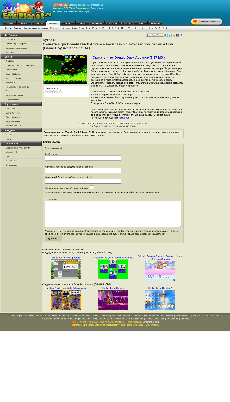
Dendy (24, 23)
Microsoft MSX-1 (13, 152)
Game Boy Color (13, 117)
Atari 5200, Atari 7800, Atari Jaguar (20, 65)
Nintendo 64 (111, 23)
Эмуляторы (16, 321)
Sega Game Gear (13, 121)
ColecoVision (11, 70)
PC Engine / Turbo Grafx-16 (17, 87)
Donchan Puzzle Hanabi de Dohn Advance (66, 293)
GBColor (68, 23)
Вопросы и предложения (16, 48)
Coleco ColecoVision (80, 321)
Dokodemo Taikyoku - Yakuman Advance (113, 263)
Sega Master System (14, 95)
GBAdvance (53, 23)
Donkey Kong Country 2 (160, 293)
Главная (10, 23)
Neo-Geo (10, 139)
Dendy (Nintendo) (13, 74)
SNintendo (155, 23)
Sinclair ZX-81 (12, 161)
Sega (140, 23)
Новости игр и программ (16, 44)
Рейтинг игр (55, 28)
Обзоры (66, 28)
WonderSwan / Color (14, 126)
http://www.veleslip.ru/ (100, 126)
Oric (7, 156)
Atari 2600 (10, 61)
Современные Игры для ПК (18, 148)
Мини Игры (97, 23)
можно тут (124, 117)
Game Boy (38, 23)
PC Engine (126, 23)
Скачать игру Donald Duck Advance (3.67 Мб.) (129, 57)
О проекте (10, 39)
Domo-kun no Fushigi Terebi (66, 263)
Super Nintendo (12, 100)
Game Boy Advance (12, 28)
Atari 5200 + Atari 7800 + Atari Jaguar (52, 321)
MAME (82, 23)
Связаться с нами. (151, 327)
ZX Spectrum (11, 165)
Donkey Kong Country (113, 293)
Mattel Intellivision (13, 78)
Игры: (74, 28)
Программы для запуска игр (35, 28)
